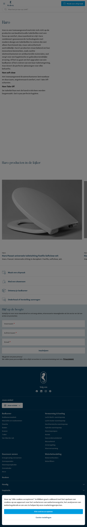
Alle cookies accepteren (43, 511)
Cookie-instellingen (43, 517)
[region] (43, 510)
